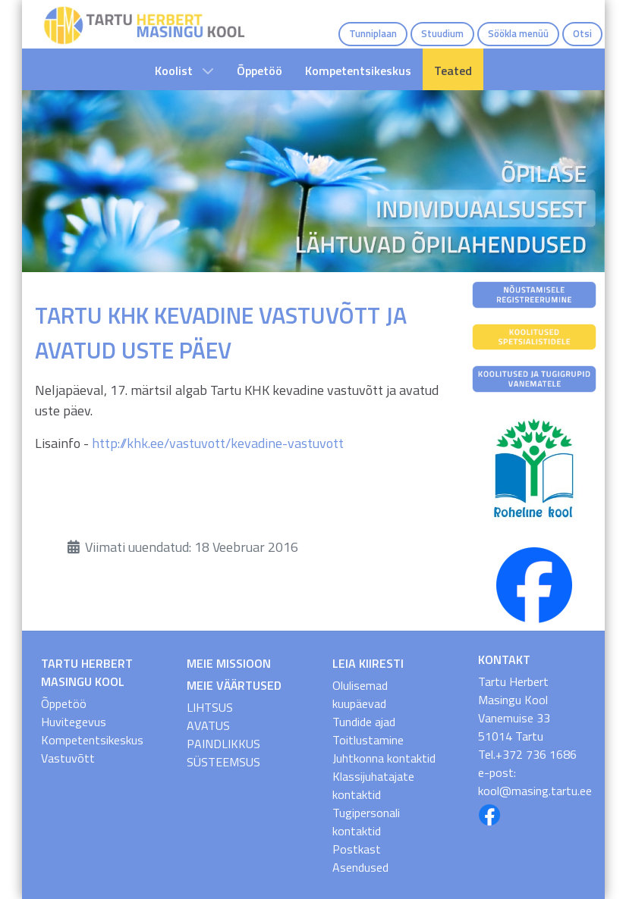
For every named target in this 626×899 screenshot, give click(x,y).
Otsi (582, 33)
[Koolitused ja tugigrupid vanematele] (534, 377)
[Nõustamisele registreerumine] (534, 293)
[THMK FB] (534, 584)
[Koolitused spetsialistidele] (534, 336)
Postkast (356, 849)
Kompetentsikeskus (92, 740)
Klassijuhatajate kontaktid (373, 785)
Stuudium (442, 33)
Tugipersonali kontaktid (366, 821)
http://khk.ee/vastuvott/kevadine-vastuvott (218, 443)
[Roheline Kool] (534, 468)
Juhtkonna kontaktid (384, 758)
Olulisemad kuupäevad (360, 694)
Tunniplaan (373, 33)
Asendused (360, 867)
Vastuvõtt (68, 758)
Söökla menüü (518, 33)
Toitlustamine (368, 740)
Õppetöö (64, 703)
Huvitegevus (73, 722)
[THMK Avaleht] (144, 24)
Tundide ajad (363, 722)
